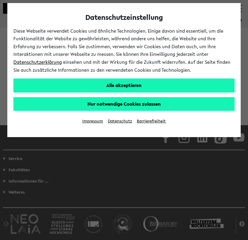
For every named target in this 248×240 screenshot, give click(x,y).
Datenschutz (120, 121)
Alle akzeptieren (124, 85)
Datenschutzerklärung (37, 62)
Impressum (92, 121)
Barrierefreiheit (151, 121)
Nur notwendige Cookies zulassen (124, 103)
